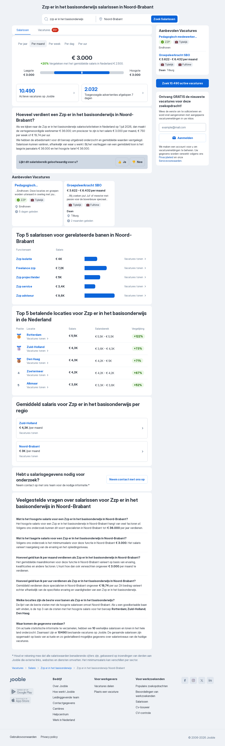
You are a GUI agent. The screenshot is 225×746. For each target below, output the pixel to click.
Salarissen (142, 701)
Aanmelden (182, 138)
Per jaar (22, 44)
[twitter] (201, 680)
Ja (122, 162)
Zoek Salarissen (164, 19)
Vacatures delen (104, 686)
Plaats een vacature (106, 691)
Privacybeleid (166, 157)
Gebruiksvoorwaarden (23, 737)
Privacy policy (49, 737)
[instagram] (193, 680)
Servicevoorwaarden (170, 160)
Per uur (82, 44)
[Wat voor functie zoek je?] (68, 19)
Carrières (58, 708)
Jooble (211, 737)
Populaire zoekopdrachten (152, 686)
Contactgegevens (64, 703)
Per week (54, 44)
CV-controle (143, 713)
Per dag (69, 44)
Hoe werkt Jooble (64, 691)
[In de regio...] (123, 19)
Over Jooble (60, 686)
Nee (137, 162)
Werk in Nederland (64, 720)
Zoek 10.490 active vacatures (182, 83)
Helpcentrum (61, 714)
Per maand (38, 44)
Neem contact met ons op (127, 479)
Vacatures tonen (135, 259)
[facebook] (184, 680)
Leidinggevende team (66, 697)
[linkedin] (210, 680)
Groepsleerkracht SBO (84, 185)
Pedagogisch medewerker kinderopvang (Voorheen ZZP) (27, 185)
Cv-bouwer (143, 707)
